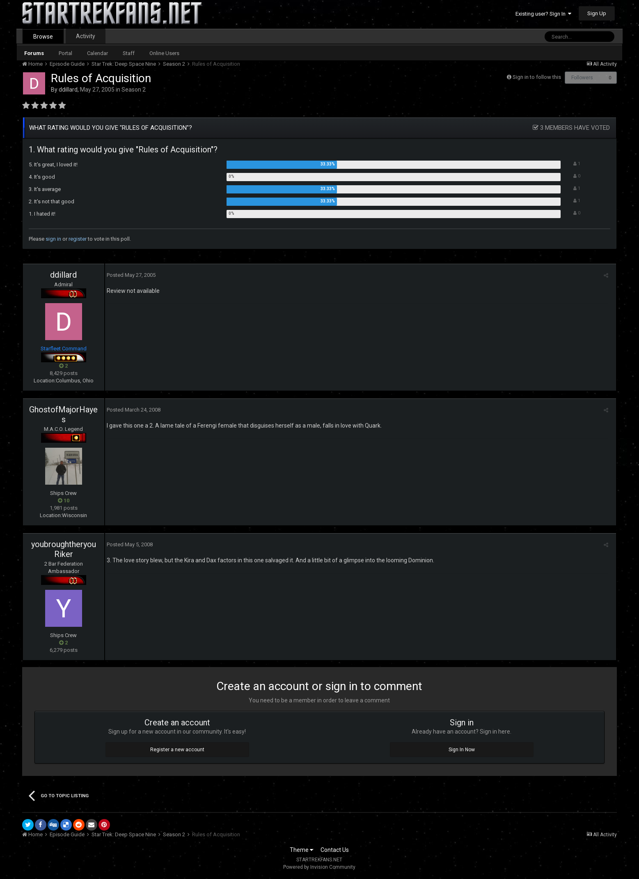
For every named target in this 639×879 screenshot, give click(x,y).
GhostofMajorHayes (63, 414)
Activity (85, 36)
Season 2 (133, 89)
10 (63, 500)
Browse (43, 36)
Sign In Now (462, 749)
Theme (301, 850)
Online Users (164, 53)
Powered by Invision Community (319, 867)
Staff (129, 53)
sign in (53, 239)
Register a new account (177, 749)
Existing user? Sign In (543, 14)
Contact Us (335, 850)
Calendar (97, 53)
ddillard (68, 89)
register (78, 239)
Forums (34, 53)
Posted (129, 275)
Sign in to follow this (537, 77)
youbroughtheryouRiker (63, 549)
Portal (65, 53)
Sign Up (596, 13)
